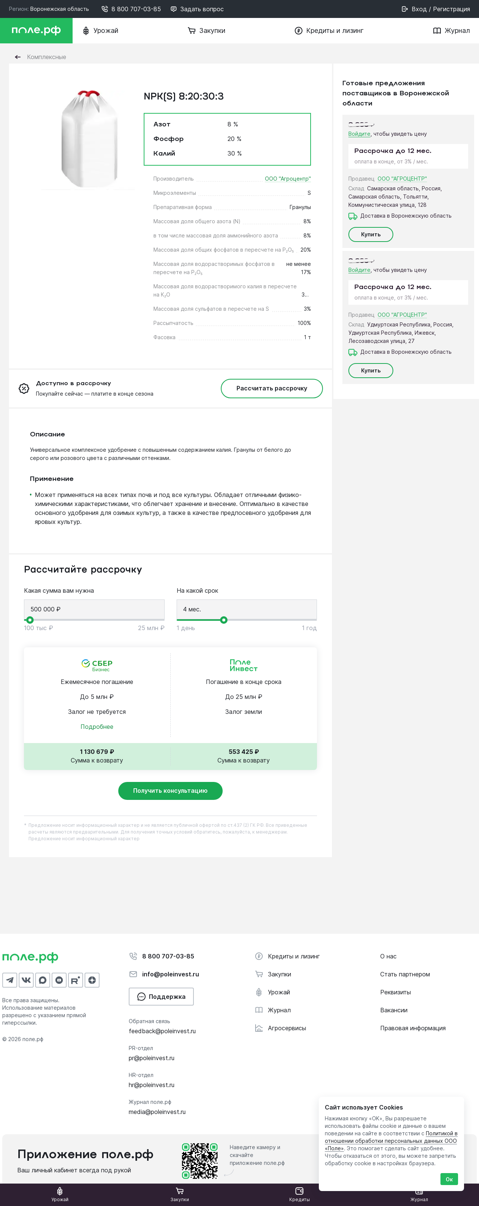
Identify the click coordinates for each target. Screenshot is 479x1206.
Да (128, 54)
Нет (106, 54)
